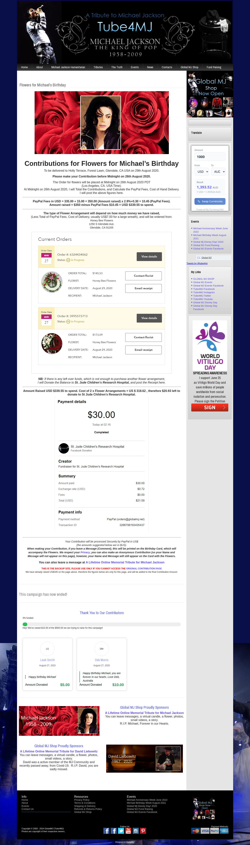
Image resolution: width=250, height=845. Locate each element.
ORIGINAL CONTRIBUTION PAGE (144, 568)
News (150, 67)
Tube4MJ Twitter (202, 295)
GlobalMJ (130, 842)
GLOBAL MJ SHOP (203, 278)
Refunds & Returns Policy (88, 809)
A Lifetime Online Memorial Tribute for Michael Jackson (125, 562)
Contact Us (28, 809)
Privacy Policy (81, 799)
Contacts (167, 67)
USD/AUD (199, 208)
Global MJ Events (202, 282)
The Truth (116, 67)
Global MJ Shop (189, 67)
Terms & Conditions (84, 802)
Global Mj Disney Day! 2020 (208, 241)
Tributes (98, 67)
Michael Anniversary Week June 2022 (147, 799)
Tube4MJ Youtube (203, 299)
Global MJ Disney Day (205, 302)
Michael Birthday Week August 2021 (146, 802)
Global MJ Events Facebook (208, 248)
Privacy (85, 552)
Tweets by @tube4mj (197, 263)
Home (24, 67)
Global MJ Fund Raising (206, 245)
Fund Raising (214, 67)
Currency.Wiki (218, 208)
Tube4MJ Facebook (204, 289)
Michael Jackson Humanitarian (68, 67)
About (39, 67)
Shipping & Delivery (84, 806)
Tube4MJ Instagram (204, 292)
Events (135, 67)
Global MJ (207, 257)
